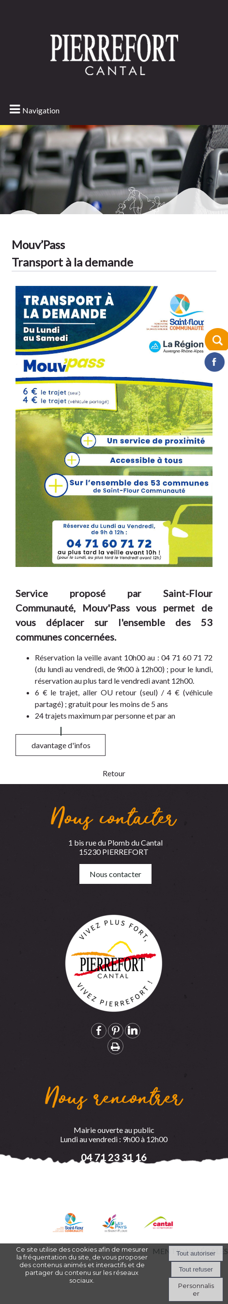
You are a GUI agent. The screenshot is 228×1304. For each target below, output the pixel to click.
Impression (115, 1046)
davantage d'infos (61, 758)
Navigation (41, 110)
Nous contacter (115, 874)
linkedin (132, 1030)
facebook (98, 1030)
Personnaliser (196, 1289)
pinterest (115, 1030)
